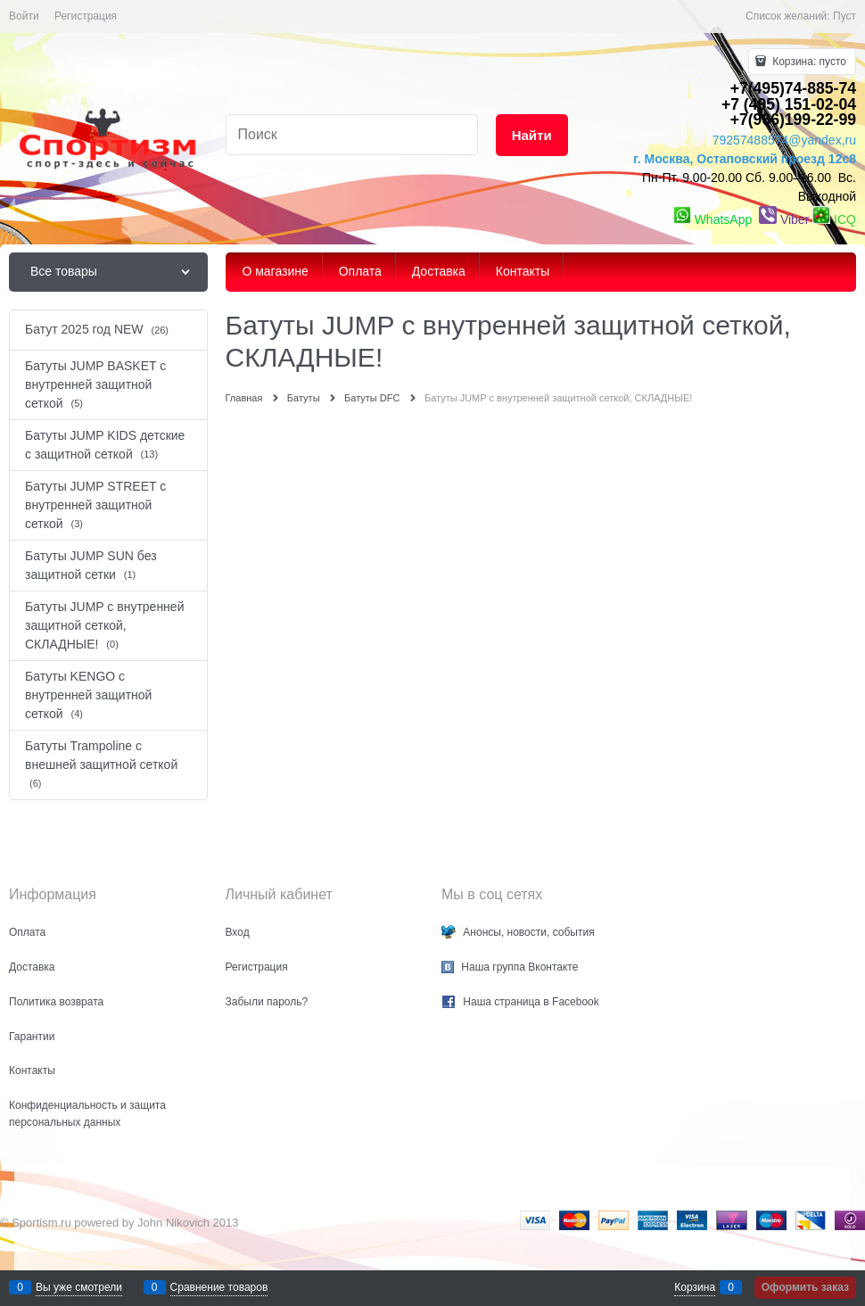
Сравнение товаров (219, 1287)
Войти (24, 16)
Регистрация (85, 16)
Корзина (694, 1287)
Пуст (844, 16)
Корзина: (808, 61)
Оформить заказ (805, 1287)
